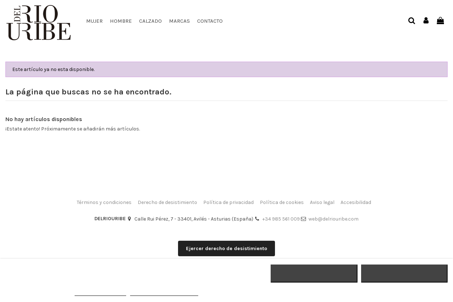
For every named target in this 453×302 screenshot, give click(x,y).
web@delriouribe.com (333, 219)
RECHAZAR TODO (314, 273)
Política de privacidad (228, 202)
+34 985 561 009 (281, 219)
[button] (150, 21)
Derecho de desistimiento (167, 202)
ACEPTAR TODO (404, 273)
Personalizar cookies (164, 292)
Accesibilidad (356, 202)
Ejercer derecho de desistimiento (226, 248)
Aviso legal (322, 202)
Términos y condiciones (104, 202)
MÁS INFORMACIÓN (100, 292)
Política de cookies (282, 202)
